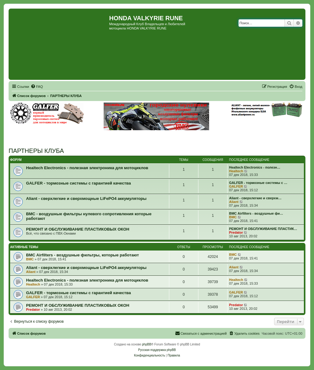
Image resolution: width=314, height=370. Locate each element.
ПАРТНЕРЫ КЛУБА (36, 150)
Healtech (236, 171)
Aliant (234, 202)
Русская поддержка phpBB (157, 350)
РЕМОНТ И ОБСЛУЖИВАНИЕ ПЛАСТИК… (263, 229)
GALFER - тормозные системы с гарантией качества (78, 183)
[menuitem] (37, 86)
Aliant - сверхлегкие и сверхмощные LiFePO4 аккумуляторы (86, 198)
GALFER (236, 186)
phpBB (146, 344)
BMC (233, 217)
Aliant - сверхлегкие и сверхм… (255, 198)
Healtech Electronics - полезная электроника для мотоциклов (87, 168)
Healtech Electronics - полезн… (254, 167)
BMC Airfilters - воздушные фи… (256, 213)
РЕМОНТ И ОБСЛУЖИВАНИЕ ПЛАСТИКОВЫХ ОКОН (77, 229)
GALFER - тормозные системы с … (258, 183)
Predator (236, 232)
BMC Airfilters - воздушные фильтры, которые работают (82, 255)
